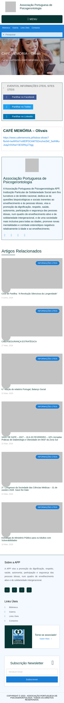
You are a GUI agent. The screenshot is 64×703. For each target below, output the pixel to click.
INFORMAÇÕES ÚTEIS (33, 86)
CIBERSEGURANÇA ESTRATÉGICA (19, 341)
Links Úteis (25, 28)
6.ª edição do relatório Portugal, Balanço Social (24, 389)
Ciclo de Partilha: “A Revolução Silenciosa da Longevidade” (29, 293)
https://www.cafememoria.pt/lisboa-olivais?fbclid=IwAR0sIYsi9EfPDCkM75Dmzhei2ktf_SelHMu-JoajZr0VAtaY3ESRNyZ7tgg (31, 141)
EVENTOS (13, 86)
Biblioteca (6, 28)
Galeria (15, 28)
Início (5, 60)
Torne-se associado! (45, 635)
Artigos (15, 60)
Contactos (36, 28)
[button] (32, 19)
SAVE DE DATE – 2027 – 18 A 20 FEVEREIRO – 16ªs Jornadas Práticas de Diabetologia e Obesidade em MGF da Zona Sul (32, 438)
